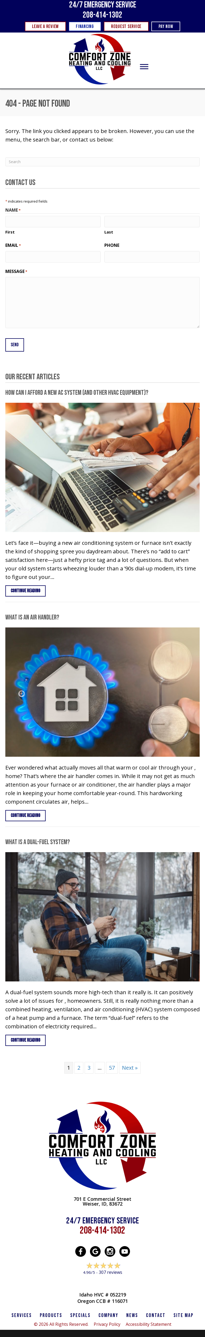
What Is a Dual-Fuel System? (37, 839)
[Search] (102, 161)
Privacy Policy (107, 1321)
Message (16, 270)
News (132, 1312)
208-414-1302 (102, 15)
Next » (130, 1064)
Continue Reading (28, 587)
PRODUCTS (51, 1312)
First (10, 231)
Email (13, 244)
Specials (80, 1312)
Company (108, 1312)
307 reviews (110, 1269)
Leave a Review (102, 1279)
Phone (111, 244)
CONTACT (155, 1312)
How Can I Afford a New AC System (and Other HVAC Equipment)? (76, 389)
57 (112, 1064)
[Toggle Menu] (144, 66)
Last (108, 231)
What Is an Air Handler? (32, 614)
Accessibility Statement (148, 1321)
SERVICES (21, 1312)
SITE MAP (184, 1312)
